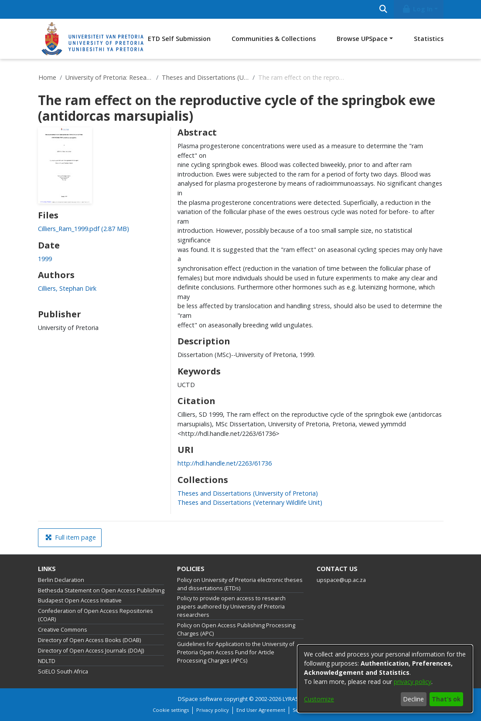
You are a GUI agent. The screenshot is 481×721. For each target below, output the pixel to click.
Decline (413, 699)
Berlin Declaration (61, 580)
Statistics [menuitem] (428, 38)
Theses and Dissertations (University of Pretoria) (205, 77)
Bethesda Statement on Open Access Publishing (101, 590)
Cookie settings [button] (171, 710)
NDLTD (46, 661)
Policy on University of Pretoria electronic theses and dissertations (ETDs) (240, 584)
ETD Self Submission (179, 38)
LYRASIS (293, 699)
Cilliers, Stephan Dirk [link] (67, 288)
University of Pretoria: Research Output (109, 77)
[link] (83, 228)
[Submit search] (383, 9)
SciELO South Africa (63, 671)
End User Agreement (260, 710)
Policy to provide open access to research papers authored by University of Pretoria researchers (231, 607)
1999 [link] (45, 259)
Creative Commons (62, 629)
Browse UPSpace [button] (362, 38)
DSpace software (200, 699)
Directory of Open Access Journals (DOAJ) (91, 650)
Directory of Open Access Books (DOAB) (89, 640)
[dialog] (385, 678)
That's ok (446, 699)
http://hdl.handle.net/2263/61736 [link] (224, 463)
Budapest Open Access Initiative (80, 600)
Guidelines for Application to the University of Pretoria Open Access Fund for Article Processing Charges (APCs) (235, 652)
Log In (417, 9)
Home (47, 77)
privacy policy (412, 681)
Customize (319, 699)
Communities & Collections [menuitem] (274, 38)
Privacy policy (212, 710)
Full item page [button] (70, 537)
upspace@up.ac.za (341, 580)
